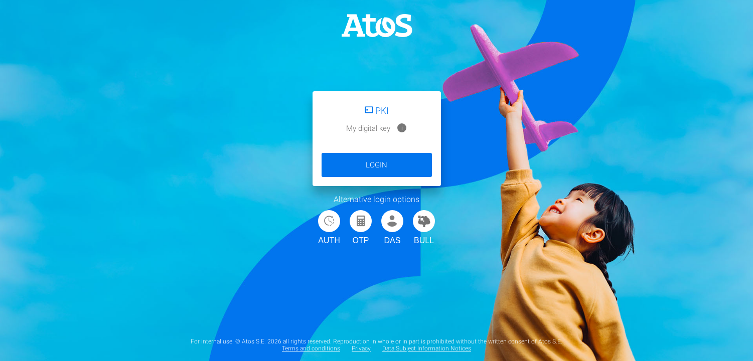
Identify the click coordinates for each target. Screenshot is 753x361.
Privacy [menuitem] (361, 348)
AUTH (329, 227)
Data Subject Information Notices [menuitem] (426, 348)
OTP (361, 227)
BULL (424, 227)
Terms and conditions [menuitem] (311, 348)
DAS (392, 227)
